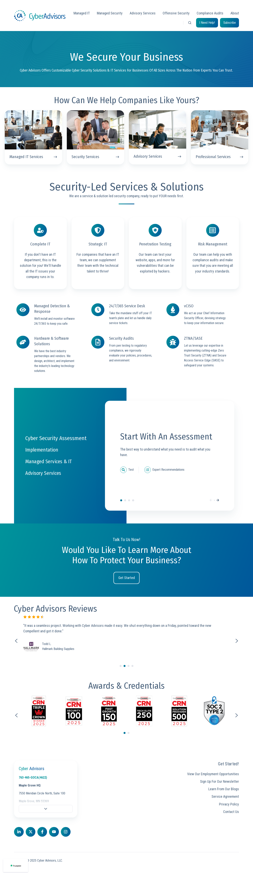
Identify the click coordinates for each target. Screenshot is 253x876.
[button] (190, 23)
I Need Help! (207, 23)
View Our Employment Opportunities (213, 774)
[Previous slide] (16, 640)
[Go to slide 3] (128, 666)
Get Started (126, 578)
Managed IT (82, 13)
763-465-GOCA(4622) (33, 777)
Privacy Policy (229, 804)
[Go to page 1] (125, 733)
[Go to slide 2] (125, 666)
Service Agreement (225, 796)
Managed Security (110, 13)
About (234, 13)
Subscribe (229, 23)
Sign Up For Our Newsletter (219, 781)
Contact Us (231, 812)
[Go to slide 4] (132, 666)
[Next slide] (236, 640)
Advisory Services (143, 13)
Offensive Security (176, 13)
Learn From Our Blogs (223, 789)
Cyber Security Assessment (121, 500)
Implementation (125, 500)
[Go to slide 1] (121, 666)
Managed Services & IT (129, 500)
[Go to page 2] (128, 733)
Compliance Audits (210, 13)
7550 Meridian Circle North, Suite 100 (42, 793)
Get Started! (228, 763)
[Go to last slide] (16, 715)
